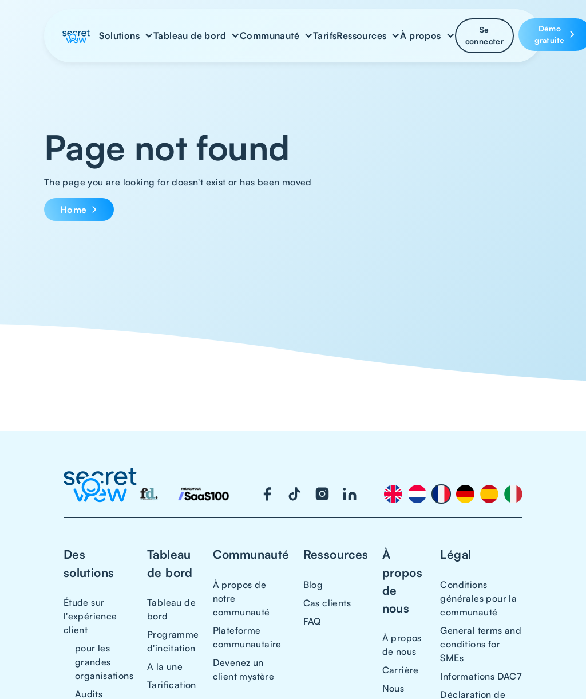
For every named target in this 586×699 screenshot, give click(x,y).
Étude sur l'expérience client (90, 616)
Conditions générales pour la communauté (478, 598)
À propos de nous (402, 644)
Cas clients (327, 603)
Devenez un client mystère (244, 669)
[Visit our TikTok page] (295, 494)
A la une (165, 666)
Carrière (400, 670)
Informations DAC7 (480, 676)
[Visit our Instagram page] (322, 494)
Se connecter (484, 35)
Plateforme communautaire (247, 637)
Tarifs (324, 35)
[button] (126, 35)
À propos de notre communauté (241, 598)
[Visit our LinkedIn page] (350, 494)
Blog (313, 584)
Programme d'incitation (173, 641)
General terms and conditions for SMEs (480, 644)
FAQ (312, 621)
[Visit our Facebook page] (267, 494)
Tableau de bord (171, 609)
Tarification (171, 684)
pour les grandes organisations (104, 661)
